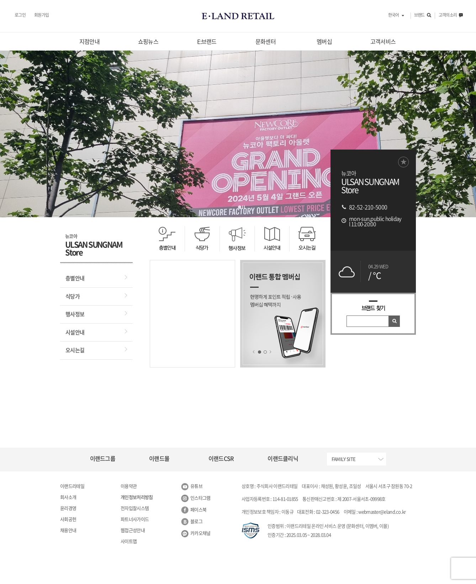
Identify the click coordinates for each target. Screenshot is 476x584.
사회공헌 (68, 519)
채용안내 (68, 530)
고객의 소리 (448, 15)
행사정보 (74, 314)
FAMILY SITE (343, 458)
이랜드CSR (221, 458)
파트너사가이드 (135, 519)
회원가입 (41, 15)
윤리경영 (68, 508)
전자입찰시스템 (135, 508)
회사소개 (68, 497)
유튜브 (196, 486)
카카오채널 (200, 533)
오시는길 (74, 350)
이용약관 (129, 486)
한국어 (393, 15)
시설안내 (74, 332)
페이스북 (198, 509)
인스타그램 (200, 497)
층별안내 (74, 278)
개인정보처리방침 (137, 497)
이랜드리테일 (72, 486)
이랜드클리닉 (283, 458)
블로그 (196, 521)
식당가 (72, 296)
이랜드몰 (159, 458)
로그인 (20, 15)
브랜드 (419, 15)
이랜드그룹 (103, 458)
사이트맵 (129, 541)
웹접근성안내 (133, 530)
